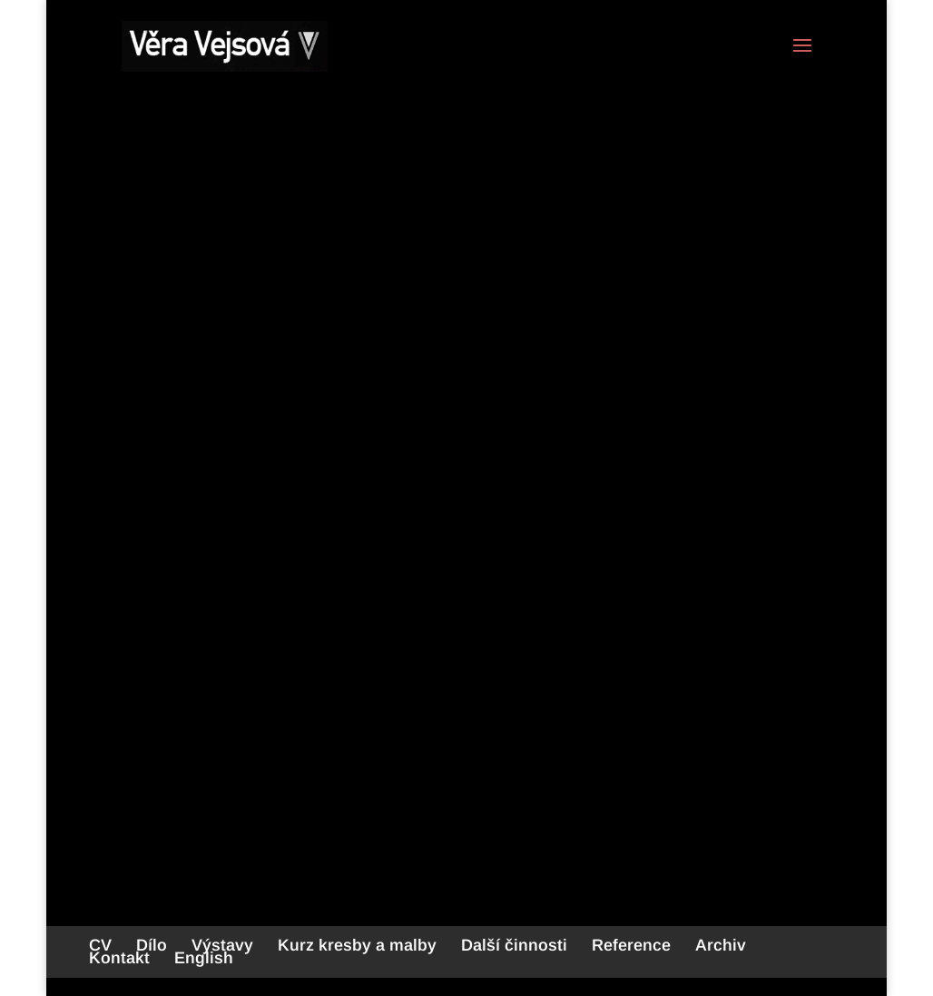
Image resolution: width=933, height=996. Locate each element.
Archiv (720, 945)
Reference (631, 945)
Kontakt (119, 958)
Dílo (151, 945)
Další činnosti (514, 945)
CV (100, 945)
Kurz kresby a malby (357, 945)
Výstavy (222, 945)
